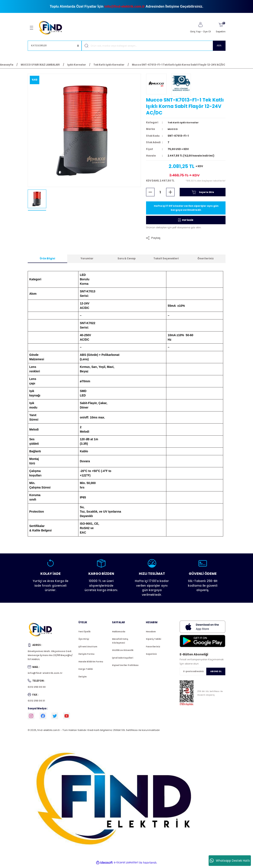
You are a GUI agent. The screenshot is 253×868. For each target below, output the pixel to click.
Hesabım (151, 633)
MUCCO (173, 130)
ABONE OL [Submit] (216, 673)
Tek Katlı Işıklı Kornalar (183, 124)
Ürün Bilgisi (47, 260)
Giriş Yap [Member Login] (195, 31)
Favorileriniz (153, 648)
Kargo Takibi (85, 671)
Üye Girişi (83, 641)
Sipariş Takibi (153, 641)
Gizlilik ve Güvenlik (122, 652)
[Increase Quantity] (170, 194)
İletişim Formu (86, 656)
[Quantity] (160, 194)
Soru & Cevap (126, 260)
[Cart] (221, 27)
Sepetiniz (151, 656)
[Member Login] (200, 25)
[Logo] (52, 27)
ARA (219, 45)
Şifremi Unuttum (87, 648)
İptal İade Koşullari (122, 659)
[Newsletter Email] (202, 673)
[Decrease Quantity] (150, 194)
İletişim (82, 678)
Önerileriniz (205, 260)
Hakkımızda (118, 633)
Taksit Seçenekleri (166, 260)
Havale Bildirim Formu (90, 663)
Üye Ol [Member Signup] (207, 31)
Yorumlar (87, 260)
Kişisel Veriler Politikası (125, 667)
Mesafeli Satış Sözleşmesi (120, 643)
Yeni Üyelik (84, 633)
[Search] (154, 46)
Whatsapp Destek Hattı (230, 860)
